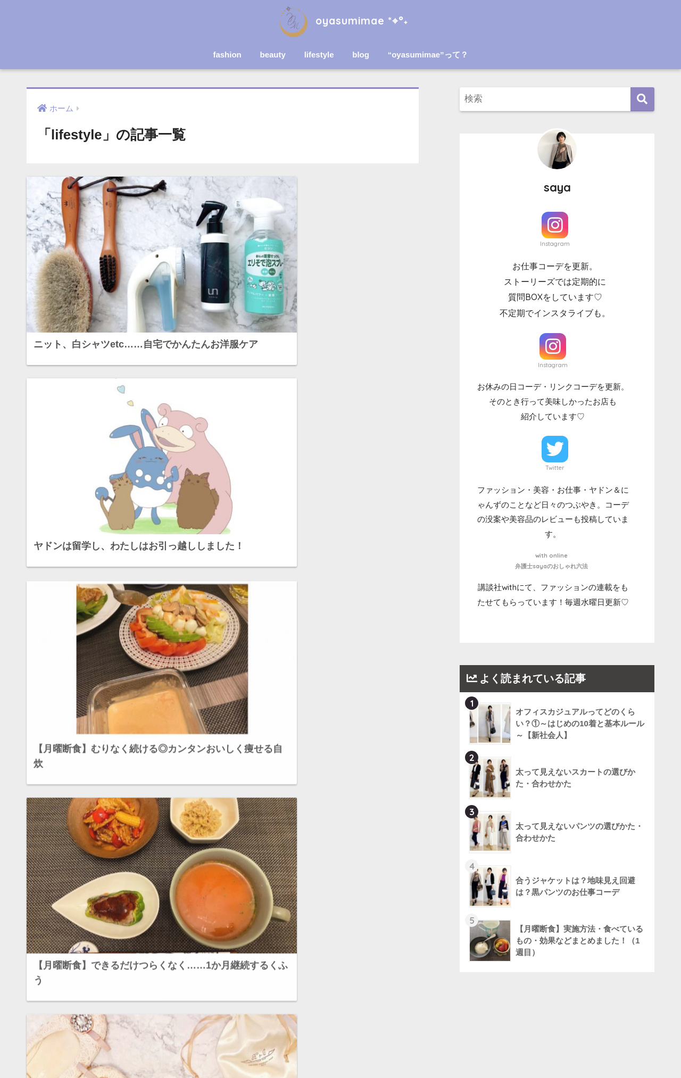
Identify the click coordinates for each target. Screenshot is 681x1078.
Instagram (555, 243)
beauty (273, 54)
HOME (340, 1032)
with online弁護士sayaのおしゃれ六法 (551, 561)
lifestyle (319, 54)
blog (360, 54)
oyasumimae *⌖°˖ (340, 20)
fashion (227, 54)
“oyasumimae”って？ (428, 54)
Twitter (554, 467)
